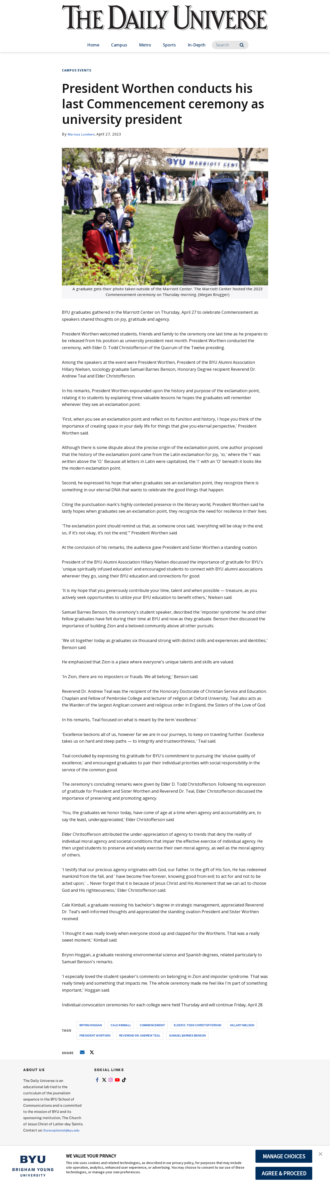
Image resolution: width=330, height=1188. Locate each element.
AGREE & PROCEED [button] (284, 1173)
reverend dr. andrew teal (139, 1035)
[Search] (230, 45)
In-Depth (196, 45)
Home (93, 45)
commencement (152, 1025)
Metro (145, 45)
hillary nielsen (242, 1025)
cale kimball (121, 1025)
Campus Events (76, 70)
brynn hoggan (90, 1025)
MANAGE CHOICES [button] (284, 1156)
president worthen (94, 1035)
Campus (119, 45)
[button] (321, 1155)
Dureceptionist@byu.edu (44, 1136)
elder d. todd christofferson (197, 1025)
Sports (169, 45)
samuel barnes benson (187, 1035)
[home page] (165, 23)
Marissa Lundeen (83, 134)
